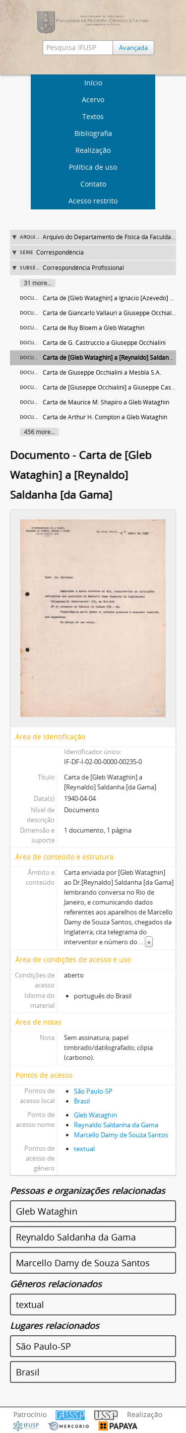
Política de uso (93, 167)
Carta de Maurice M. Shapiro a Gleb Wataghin (106, 402)
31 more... (38, 283)
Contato (93, 184)
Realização (93, 150)
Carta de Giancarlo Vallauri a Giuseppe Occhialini (110, 313)
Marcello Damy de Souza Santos (121, 1134)
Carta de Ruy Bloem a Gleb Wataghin (93, 328)
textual (84, 1148)
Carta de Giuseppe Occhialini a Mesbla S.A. (102, 372)
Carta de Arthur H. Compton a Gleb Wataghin (105, 417)
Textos (93, 116)
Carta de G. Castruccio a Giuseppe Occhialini (104, 342)
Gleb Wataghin (95, 1114)
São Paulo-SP (93, 1091)
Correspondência (60, 252)
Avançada (133, 47)
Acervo (93, 99)
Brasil (82, 1101)
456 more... (39, 432)
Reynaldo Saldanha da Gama (116, 1124)
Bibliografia (93, 133)
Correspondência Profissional (83, 267)
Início (93, 82)
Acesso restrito (93, 200)
